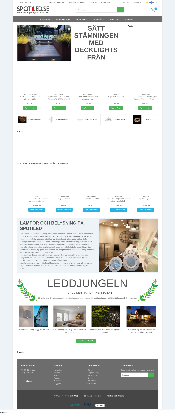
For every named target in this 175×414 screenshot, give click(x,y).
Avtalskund (58, 381)
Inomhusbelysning (64, 19)
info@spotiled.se (27, 373)
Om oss (90, 370)
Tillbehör (147, 120)
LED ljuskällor (99, 19)
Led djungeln (92, 375)
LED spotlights (82, 19)
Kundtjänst (58, 370)
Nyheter (90, 378)
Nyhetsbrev (92, 381)
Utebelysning (46, 19)
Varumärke (129, 19)
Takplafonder (91, 120)
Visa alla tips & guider (86, 341)
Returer (57, 378)
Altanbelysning (34, 120)
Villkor (56, 375)
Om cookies (92, 384)
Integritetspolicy (93, 373)
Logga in (126, 2)
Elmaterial (115, 19)
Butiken (57, 373)
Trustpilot (131, 26)
